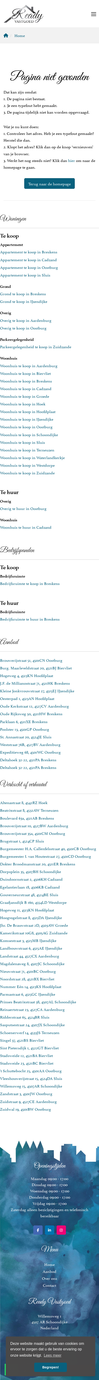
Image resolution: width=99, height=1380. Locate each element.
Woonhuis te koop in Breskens (26, 381)
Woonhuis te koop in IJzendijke (26, 419)
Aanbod (49, 1271)
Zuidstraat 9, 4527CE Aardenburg (28, 1101)
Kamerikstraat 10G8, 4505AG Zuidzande (34, 932)
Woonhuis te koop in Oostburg (26, 426)
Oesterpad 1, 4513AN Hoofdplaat (27, 698)
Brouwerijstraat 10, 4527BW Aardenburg (34, 825)
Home (49, 1264)
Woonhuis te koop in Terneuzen (27, 450)
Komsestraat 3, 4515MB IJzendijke (28, 940)
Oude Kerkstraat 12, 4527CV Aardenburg (34, 706)
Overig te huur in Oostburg (23, 508)
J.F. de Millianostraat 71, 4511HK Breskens (35, 683)
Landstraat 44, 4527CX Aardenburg (29, 956)
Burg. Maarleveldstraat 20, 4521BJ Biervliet (36, 668)
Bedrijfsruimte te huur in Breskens (30, 619)
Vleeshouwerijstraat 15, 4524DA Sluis (31, 1078)
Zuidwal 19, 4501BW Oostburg (25, 1109)
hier (71, 160)
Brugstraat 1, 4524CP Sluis (22, 841)
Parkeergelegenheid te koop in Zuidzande (35, 346)
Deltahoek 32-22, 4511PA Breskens (28, 759)
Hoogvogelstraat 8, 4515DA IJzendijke (31, 917)
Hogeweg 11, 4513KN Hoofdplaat (27, 910)
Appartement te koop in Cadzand (28, 259)
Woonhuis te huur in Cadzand (25, 527)
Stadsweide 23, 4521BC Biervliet (26, 1063)
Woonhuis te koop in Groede (24, 396)
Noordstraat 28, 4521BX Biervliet (27, 979)
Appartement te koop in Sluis (25, 275)
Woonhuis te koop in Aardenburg (29, 365)
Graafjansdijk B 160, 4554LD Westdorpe (33, 902)
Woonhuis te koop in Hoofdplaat (27, 411)
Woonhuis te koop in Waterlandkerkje (32, 457)
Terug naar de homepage (49, 183)
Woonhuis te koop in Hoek (22, 404)
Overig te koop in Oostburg (23, 328)
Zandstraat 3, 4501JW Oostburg (26, 1093)
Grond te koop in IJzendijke (23, 301)
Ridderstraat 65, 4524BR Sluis (24, 1017)
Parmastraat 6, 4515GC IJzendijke (27, 994)
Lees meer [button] (52, 1355)
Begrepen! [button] (50, 1367)
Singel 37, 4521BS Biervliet (22, 1040)
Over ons (49, 1278)
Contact (49, 1285)
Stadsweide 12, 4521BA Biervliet (26, 1055)
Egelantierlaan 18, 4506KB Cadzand (30, 887)
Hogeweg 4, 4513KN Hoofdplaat (26, 675)
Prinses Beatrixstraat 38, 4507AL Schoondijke (38, 1001)
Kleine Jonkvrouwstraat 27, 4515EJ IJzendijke (37, 690)
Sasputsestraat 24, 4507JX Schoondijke (32, 1024)
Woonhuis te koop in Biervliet (25, 373)
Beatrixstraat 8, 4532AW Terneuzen (29, 810)
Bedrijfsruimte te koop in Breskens (30, 583)
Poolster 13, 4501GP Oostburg (24, 729)
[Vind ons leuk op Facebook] (38, 1230)
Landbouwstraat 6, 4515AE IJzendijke (31, 948)
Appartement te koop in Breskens (28, 252)
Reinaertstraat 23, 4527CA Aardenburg (32, 1009)
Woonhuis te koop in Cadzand (25, 388)
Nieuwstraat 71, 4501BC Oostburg (28, 971)
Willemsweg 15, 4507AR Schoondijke (31, 1086)
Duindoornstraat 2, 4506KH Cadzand (31, 879)
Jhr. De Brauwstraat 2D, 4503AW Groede (34, 925)
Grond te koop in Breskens (23, 293)
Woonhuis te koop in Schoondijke (29, 434)
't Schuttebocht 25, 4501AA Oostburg (31, 1070)
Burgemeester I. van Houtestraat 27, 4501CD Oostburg (45, 856)
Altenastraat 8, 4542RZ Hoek (24, 802)
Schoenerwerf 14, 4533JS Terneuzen (29, 1032)
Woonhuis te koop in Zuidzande (27, 472)
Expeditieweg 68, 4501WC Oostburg (30, 752)
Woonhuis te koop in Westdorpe (27, 465)
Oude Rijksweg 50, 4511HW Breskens (31, 713)
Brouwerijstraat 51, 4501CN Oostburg (31, 660)
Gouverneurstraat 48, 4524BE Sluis (29, 894)
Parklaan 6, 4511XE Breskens (24, 721)
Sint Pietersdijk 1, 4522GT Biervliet (29, 1047)
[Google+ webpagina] (61, 1230)
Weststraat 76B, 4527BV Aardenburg (30, 744)
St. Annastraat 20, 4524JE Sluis (25, 737)
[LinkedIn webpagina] (49, 1230)
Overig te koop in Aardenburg (25, 320)
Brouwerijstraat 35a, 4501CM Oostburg (32, 833)
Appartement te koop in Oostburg (29, 267)
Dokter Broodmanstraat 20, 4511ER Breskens (37, 864)
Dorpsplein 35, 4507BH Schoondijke (30, 871)
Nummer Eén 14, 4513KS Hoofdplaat (30, 986)
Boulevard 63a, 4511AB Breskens (27, 818)
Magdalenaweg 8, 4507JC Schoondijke (32, 963)
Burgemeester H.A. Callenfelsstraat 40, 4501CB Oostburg (48, 848)
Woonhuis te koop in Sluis (22, 442)
